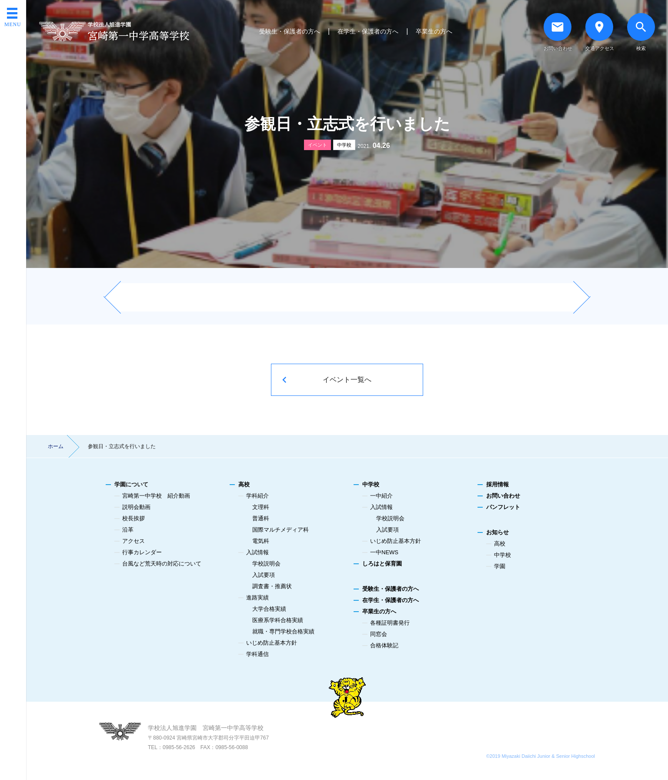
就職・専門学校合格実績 (283, 631)
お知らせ (497, 532)
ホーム (55, 446)
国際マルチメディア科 (280, 529)
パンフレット (503, 507)
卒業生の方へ (434, 31)
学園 (499, 566)
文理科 (260, 507)
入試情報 (257, 552)
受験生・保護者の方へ (289, 31)
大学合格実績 (269, 609)
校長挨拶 (133, 518)
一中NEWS (384, 552)
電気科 (260, 541)
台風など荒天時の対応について (161, 563)
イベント (317, 144)
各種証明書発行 (390, 622)
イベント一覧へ (347, 379)
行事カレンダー (142, 552)
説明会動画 (136, 507)
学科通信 (257, 654)
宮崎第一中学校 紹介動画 (156, 495)
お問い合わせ (503, 495)
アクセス (133, 541)
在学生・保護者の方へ (367, 31)
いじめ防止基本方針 (271, 642)
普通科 (260, 518)
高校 (244, 484)
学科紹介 (257, 495)
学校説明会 (266, 563)
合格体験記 (384, 645)
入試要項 (263, 575)
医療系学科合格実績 (277, 620)
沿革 (128, 529)
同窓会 (378, 634)
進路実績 (257, 597)
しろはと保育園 (382, 563)
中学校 (344, 144)
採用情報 (497, 484)
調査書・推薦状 (272, 586)
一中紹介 (381, 495)
